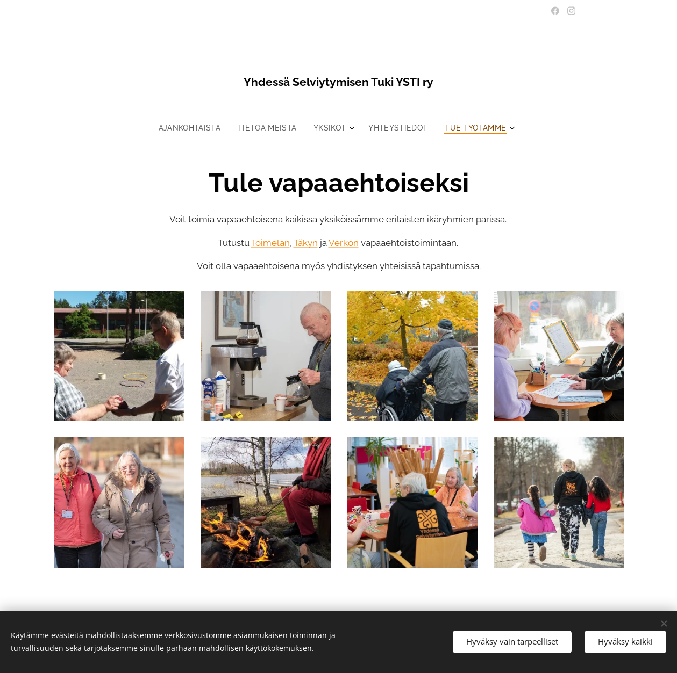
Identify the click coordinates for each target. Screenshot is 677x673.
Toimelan (270, 242)
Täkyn (305, 242)
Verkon (343, 242)
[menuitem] (189, 127)
